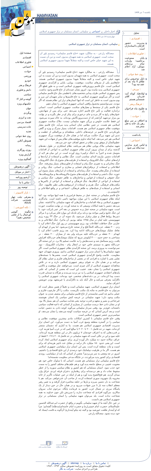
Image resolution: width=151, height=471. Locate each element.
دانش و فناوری (24, 89)
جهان (28, 108)
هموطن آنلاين (24, 140)
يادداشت (136, 135)
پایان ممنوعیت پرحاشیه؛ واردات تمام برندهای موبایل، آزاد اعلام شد (135, 64)
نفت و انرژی (25, 117)
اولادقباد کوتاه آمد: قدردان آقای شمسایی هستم (135, 96)
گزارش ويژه (25, 154)
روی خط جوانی (23, 136)
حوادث (27, 71)
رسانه (28, 145)
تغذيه (28, 131)
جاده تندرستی (24, 126)
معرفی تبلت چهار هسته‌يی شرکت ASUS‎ (21, 200)
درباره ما (87, 463)
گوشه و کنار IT (24, 99)
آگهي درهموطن (21, 166)
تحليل (136, 33)
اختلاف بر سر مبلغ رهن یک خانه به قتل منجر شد (135, 123)
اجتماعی (27, 66)
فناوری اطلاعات (23, 62)
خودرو (28, 80)
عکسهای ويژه (24, 103)
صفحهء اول (25, 52)
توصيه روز (23, 187)
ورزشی (27, 76)
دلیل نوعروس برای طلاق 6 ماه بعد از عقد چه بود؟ (135, 81)
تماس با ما (24, 182)
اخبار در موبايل (22, 171)
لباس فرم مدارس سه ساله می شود (135, 146)
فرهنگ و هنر (25, 85)
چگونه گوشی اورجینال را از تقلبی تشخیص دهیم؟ (21, 214)
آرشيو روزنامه (22, 177)
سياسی (27, 94)
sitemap (75, 463)
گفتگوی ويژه (24, 159)
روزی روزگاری (24, 149)
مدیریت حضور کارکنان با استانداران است (135, 46)
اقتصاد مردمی (24, 122)
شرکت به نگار (66, 468)
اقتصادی (27, 57)
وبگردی (27, 113)
